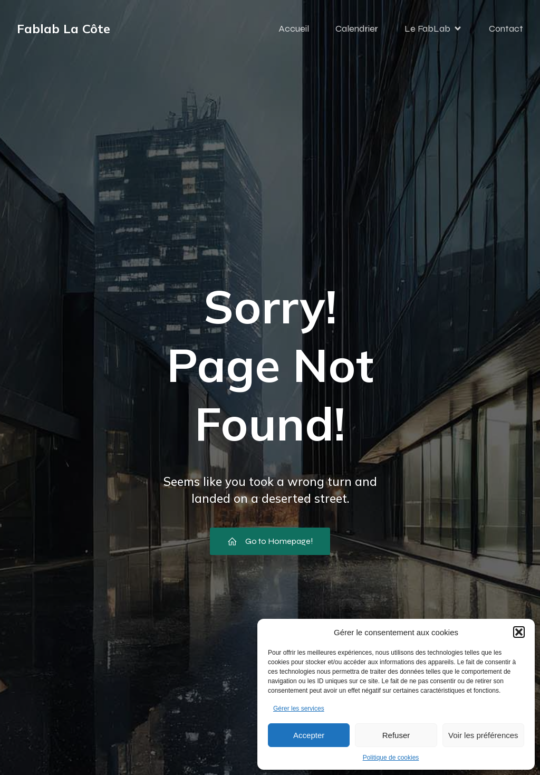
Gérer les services (298, 708)
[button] (519, 632)
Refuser (396, 735)
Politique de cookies (391, 757)
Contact (506, 29)
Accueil (293, 29)
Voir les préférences (483, 735)
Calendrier (356, 29)
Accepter (308, 735)
